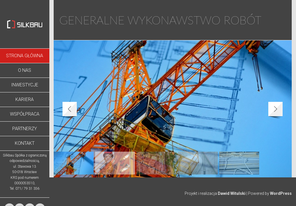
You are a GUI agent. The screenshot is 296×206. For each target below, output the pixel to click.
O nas (24, 70)
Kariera (24, 99)
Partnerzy (24, 128)
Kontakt (25, 143)
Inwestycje (24, 85)
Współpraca (24, 114)
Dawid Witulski (231, 193)
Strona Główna (24, 55)
